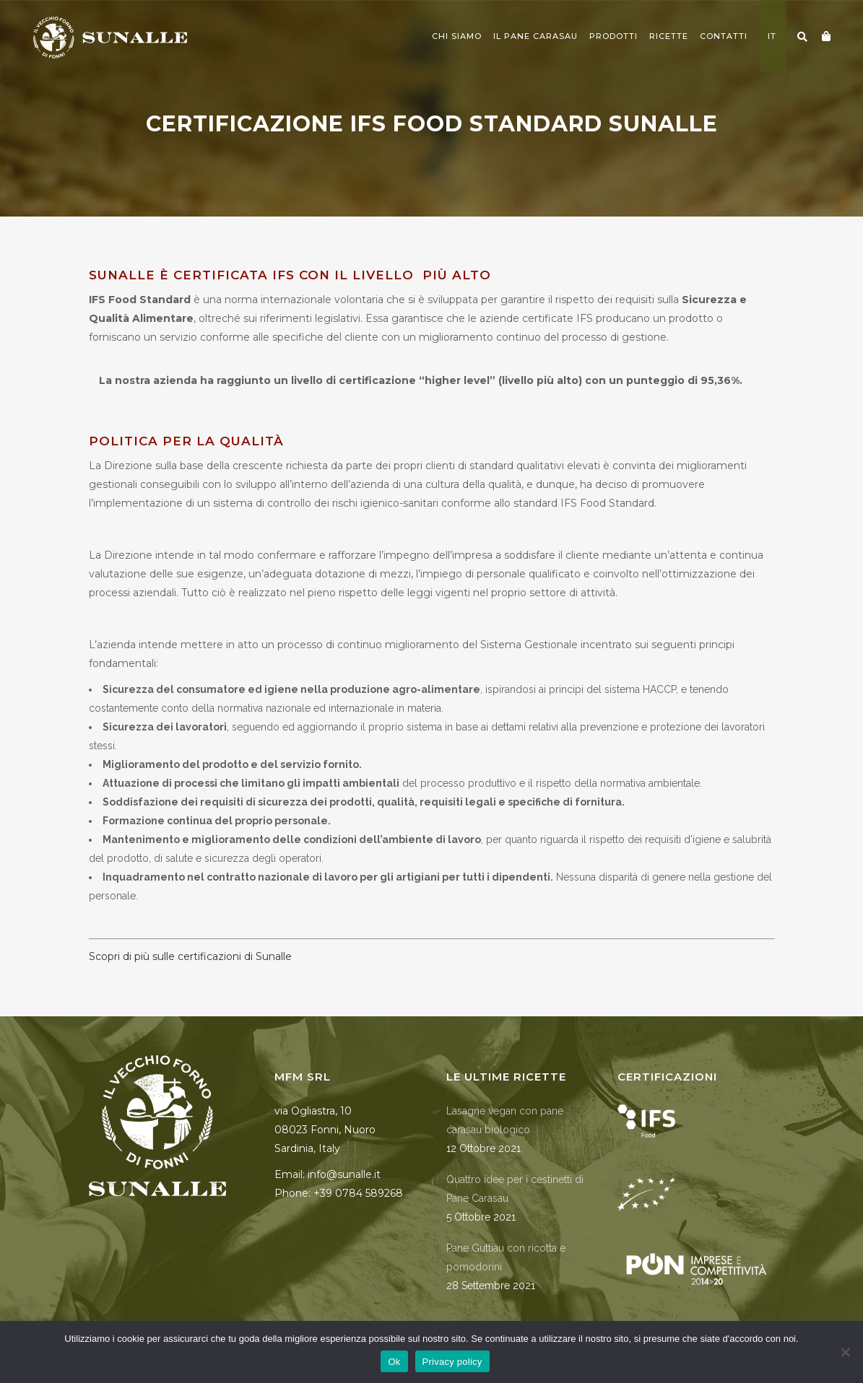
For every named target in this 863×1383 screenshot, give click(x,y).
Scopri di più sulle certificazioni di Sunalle (190, 956)
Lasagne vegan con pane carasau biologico (504, 1120)
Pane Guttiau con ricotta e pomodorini (505, 1257)
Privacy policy (452, 1361)
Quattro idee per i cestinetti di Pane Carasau (515, 1189)
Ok (394, 1361)
